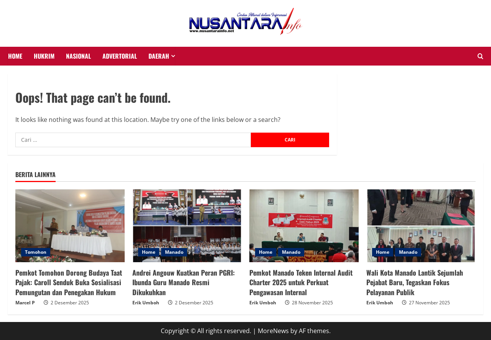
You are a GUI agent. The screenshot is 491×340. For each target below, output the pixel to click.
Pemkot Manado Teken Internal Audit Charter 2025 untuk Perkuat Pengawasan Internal (301, 282)
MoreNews (273, 331)
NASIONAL (78, 56)
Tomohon (35, 252)
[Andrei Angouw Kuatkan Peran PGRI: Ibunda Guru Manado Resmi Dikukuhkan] (187, 225)
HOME (15, 56)
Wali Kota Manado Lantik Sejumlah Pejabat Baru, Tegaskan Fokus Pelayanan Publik (414, 282)
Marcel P (25, 302)
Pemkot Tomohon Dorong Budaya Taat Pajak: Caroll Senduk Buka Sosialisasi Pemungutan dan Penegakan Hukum (68, 282)
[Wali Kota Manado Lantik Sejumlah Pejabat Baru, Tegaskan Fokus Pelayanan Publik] (421, 225)
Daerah (158, 56)
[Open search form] (480, 56)
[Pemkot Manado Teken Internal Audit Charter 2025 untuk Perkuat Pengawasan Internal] (304, 225)
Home (148, 252)
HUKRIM (44, 56)
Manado (174, 252)
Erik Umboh (145, 302)
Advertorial (119, 56)
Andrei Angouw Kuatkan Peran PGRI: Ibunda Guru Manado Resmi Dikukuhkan (183, 282)
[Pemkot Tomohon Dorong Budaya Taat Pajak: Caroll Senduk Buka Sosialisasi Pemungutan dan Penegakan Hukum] (70, 225)
